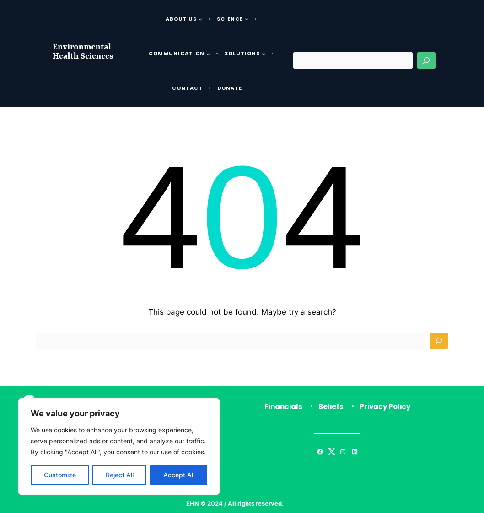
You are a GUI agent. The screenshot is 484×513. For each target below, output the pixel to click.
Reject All (120, 475)
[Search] (426, 60)
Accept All (178, 475)
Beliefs (331, 406)
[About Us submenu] (200, 19)
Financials (283, 406)
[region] (119, 446)
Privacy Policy (385, 406)
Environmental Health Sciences (83, 52)
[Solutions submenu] (263, 53)
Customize (60, 475)
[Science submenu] (246, 19)
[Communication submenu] (208, 53)
